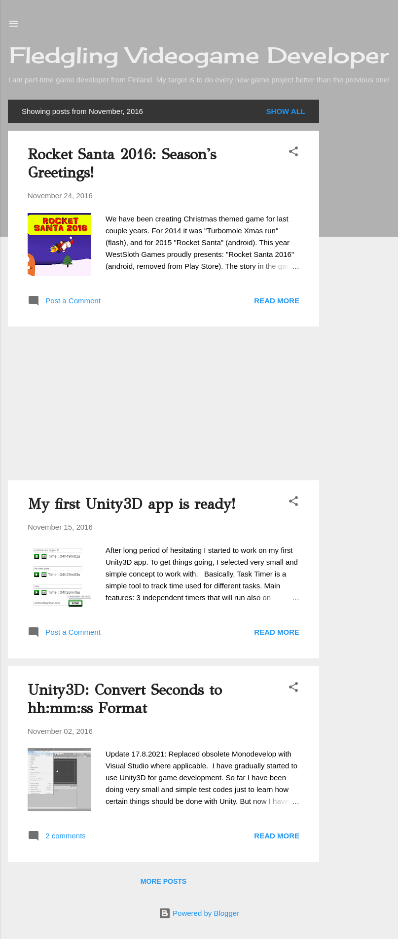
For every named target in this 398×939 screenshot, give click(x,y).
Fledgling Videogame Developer (199, 55)
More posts (163, 881)
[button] (293, 153)
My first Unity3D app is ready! (131, 504)
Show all (285, 111)
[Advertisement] (358, 248)
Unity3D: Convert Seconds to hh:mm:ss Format (125, 699)
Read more (276, 300)
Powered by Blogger (199, 913)
